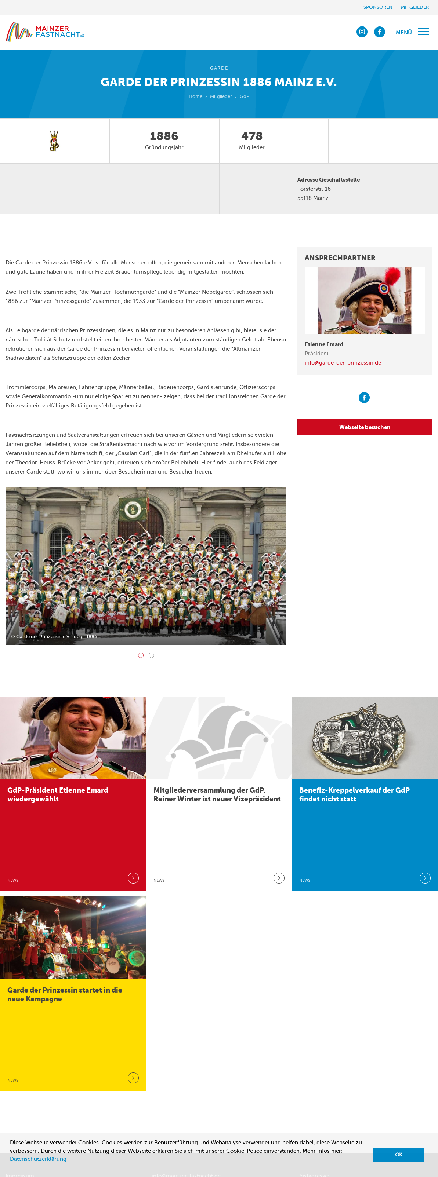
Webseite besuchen (365, 427)
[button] (11, 1168)
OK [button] (398, 1155)
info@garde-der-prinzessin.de (343, 363)
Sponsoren (377, 7)
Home (195, 96)
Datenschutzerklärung (38, 1159)
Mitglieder (415, 7)
